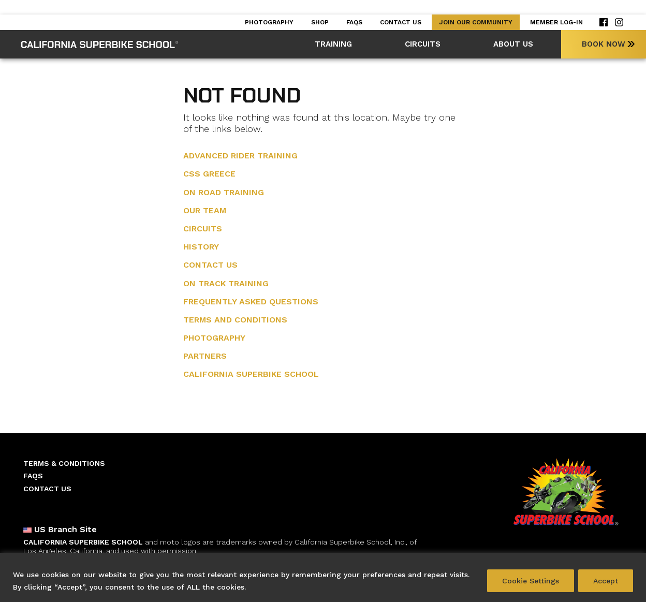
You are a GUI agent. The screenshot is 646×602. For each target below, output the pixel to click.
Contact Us (400, 22)
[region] (323, 577)
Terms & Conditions (64, 463)
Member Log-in (556, 22)
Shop (320, 22)
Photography (269, 22)
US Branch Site (60, 529)
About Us (513, 44)
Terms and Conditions (235, 320)
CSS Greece (209, 174)
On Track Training (226, 283)
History (201, 247)
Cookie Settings (530, 581)
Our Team (204, 210)
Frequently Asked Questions (250, 301)
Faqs (354, 22)
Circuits (423, 44)
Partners (205, 356)
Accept (605, 581)
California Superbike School (251, 374)
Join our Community (475, 22)
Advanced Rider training (240, 155)
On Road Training (223, 192)
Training (333, 44)
